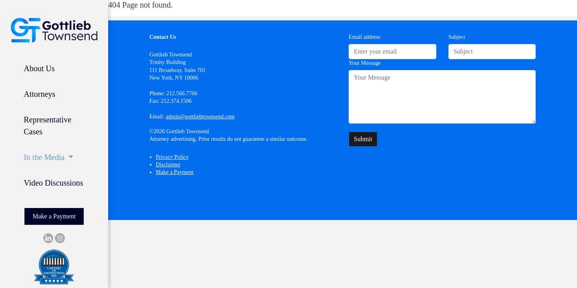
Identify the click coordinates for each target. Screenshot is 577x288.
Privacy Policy (172, 157)
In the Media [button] (45, 157)
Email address (364, 37)
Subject (456, 37)
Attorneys (39, 94)
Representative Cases (47, 125)
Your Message (365, 63)
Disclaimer (168, 165)
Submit (363, 139)
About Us (39, 68)
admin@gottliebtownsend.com (200, 117)
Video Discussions (53, 182)
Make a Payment (54, 216)
